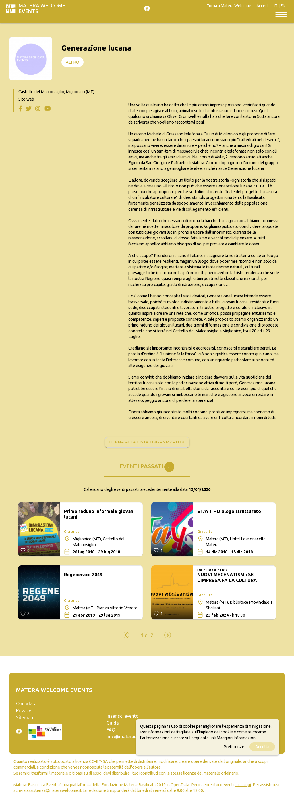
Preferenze (233, 746)
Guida (113, 722)
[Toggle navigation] (281, 14)
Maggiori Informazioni (236, 738)
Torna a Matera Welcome (229, 5)
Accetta (262, 746)
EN (283, 5)
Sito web (26, 99)
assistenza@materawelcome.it (54, 790)
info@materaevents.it (129, 736)
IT (276, 5)
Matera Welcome (42, 8)
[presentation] (126, 635)
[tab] (147, 469)
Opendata (26, 703)
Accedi (262, 5)
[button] (145, 635)
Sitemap (24, 717)
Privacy (23, 710)
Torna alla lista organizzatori (147, 442)
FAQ (111, 729)
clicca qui (243, 784)
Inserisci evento (123, 716)
